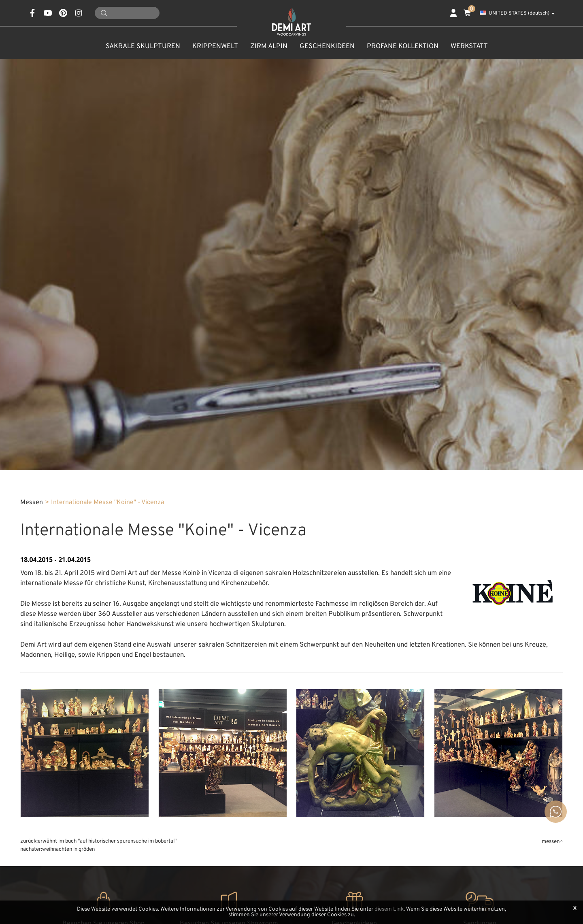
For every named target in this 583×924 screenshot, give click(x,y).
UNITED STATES (517, 13)
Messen (31, 502)
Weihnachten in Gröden (68, 849)
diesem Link (389, 909)
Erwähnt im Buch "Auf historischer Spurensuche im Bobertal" (107, 841)
